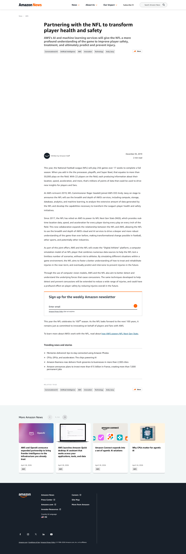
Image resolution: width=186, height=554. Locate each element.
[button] (78, 5)
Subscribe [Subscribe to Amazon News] (128, 4)
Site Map (76, 500)
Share (137, 51)
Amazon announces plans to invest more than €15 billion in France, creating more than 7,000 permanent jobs (91, 367)
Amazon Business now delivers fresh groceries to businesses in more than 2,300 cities (88, 362)
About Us (90, 4)
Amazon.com (48, 504)
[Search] (152, 5)
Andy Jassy (110, 51)
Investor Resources (51, 509)
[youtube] (53, 534)
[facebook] (22, 534)
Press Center (48, 500)
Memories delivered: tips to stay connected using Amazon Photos (78, 353)
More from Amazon (80, 504)
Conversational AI (51, 51)
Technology (99, 51)
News (74, 4)
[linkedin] (45, 534)
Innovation (88, 51)
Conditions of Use (34, 542)
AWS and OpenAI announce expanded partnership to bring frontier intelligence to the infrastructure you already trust (36, 453)
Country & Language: (49, 514)
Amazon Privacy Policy (56, 311)
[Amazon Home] (30, 4)
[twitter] (37, 534)
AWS (26, 16)
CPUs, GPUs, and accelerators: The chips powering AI (72, 357)
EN (44, 517)
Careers (76, 495)
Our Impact (108, 4)
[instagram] (29, 534)
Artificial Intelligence (67, 51)
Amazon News (47, 495)
